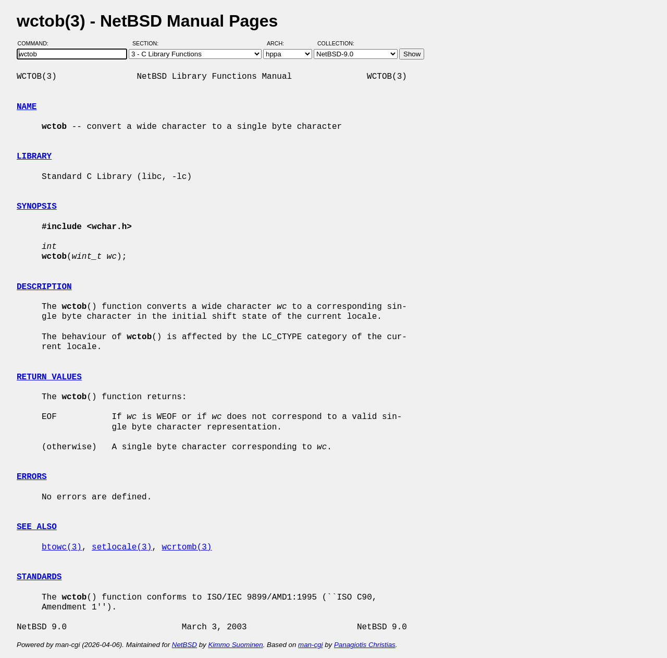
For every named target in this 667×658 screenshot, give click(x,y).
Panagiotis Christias (365, 645)
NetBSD (184, 645)
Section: (147, 43)
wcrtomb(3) (187, 547)
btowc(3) (62, 547)
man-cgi (310, 645)
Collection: (335, 43)
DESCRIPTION (44, 287)
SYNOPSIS (37, 206)
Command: (36, 43)
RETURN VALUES (49, 377)
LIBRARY (34, 156)
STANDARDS (39, 577)
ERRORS (32, 477)
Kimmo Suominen (235, 645)
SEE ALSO (37, 527)
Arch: (280, 43)
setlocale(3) (122, 547)
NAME (26, 107)
